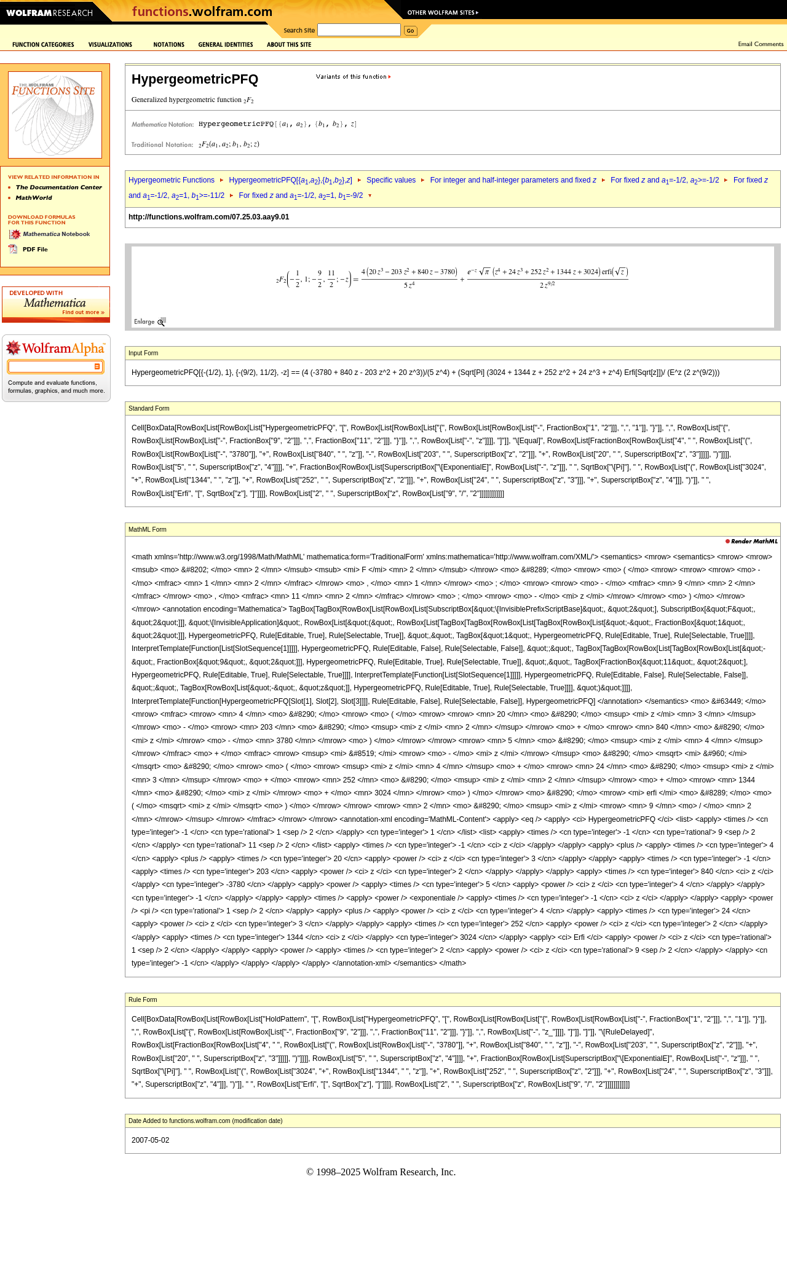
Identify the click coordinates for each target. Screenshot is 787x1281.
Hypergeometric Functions (172, 180)
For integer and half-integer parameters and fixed (513, 180)
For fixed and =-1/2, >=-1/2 (665, 180)
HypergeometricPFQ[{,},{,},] (290, 180)
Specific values (391, 180)
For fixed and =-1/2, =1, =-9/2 (301, 195)
